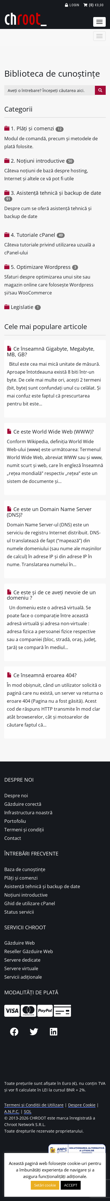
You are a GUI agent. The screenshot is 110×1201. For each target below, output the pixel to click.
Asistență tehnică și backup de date (42, 886)
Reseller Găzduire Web (28, 951)
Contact (12, 838)
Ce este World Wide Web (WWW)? (50, 431)
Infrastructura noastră (28, 812)
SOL (27, 1111)
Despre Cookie (81, 1105)
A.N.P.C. (11, 1111)
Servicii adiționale (23, 977)
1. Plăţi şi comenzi (32, 128)
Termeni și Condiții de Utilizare (34, 1105)
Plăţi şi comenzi (21, 878)
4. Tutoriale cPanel (33, 234)
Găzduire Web (19, 943)
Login (72, 5)
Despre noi (16, 795)
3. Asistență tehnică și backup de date (56, 192)
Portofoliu (15, 821)
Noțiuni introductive (26, 895)
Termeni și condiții (24, 830)
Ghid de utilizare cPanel (29, 903)
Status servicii (19, 912)
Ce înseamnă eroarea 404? (42, 675)
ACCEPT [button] (70, 1185)
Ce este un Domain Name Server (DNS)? (49, 512)
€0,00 (93, 5)
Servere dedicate (22, 960)
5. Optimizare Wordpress (41, 266)
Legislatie (22, 307)
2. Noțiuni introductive (38, 160)
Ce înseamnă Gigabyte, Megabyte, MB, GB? (51, 351)
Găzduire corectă (22, 804)
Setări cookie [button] (45, 1185)
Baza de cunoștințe (24, 869)
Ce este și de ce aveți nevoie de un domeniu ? (51, 595)
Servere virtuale (21, 968)
